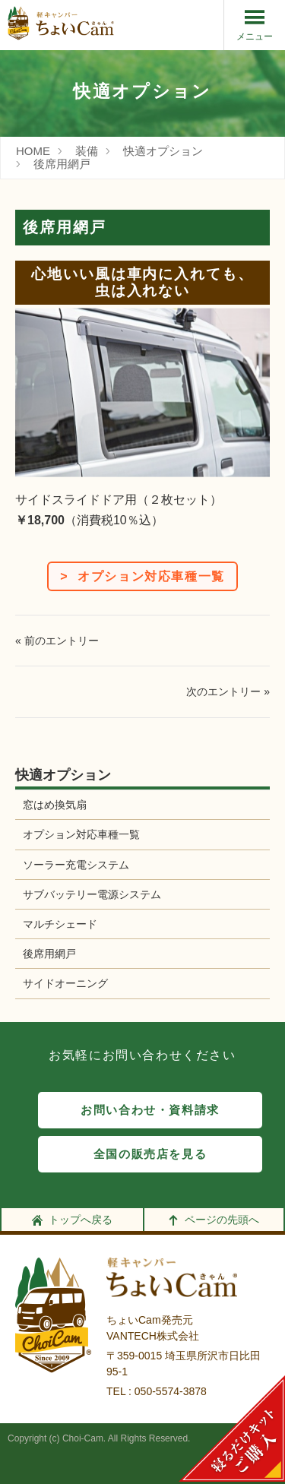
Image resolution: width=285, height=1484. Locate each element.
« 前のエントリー (57, 640)
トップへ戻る (72, 1219)
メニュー (254, 25)
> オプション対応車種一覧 (142, 576)
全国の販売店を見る (150, 1154)
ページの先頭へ (213, 1219)
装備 (86, 150)
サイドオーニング (65, 983)
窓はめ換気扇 (55, 805)
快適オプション (163, 150)
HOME (33, 150)
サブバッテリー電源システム (92, 894)
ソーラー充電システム (76, 865)
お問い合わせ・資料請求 (150, 1110)
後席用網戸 (61, 163)
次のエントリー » (228, 691)
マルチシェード (60, 924)
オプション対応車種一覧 (81, 834)
